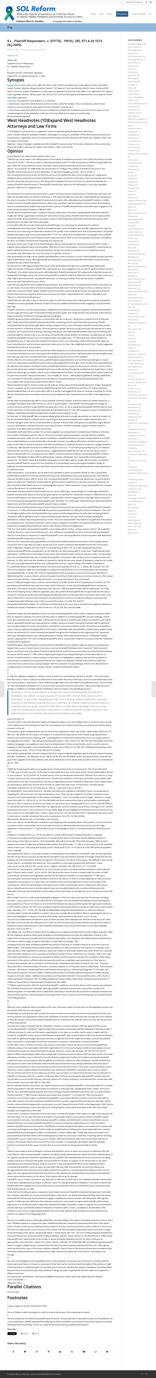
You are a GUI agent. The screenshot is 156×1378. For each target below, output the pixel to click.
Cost (130, 335)
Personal (132, 319)
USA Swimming (134, 501)
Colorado (132, 160)
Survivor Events (135, 373)
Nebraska (132, 272)
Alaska (131, 69)
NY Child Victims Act (136, 304)
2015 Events (133, 47)
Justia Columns (134, 235)
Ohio (130, 307)
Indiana (131, 216)
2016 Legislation (135, 59)
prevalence (133, 344)
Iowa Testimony (135, 228)
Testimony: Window (136, 485)
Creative (131, 166)
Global (131, 191)
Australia (132, 222)
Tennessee (133, 388)
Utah (130, 504)
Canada (131, 84)
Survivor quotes (135, 379)
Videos (131, 514)
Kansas (131, 238)
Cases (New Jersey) (29, 50)
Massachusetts (134, 254)
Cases (130, 88)
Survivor (131, 369)
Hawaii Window (134, 203)
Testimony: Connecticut (138, 423)
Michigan (132, 257)
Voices (131, 517)
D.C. (129, 376)
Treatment (132, 351)
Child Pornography (136, 119)
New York (132, 288)
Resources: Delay (135, 354)
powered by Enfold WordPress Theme (46, 1374)
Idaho (130, 206)
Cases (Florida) (134, 97)
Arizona (131, 72)
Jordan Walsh (134, 232)
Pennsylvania (134, 316)
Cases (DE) (132, 94)
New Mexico (133, 285)
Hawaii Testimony (135, 200)
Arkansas (132, 75)
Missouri (131, 263)
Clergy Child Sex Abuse (138, 153)
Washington (133, 520)
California (132, 81)
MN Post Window (135, 266)
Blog (9, 27)
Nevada (131, 275)
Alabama (132, 66)
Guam (130, 194)
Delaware (132, 169)
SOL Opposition (135, 360)
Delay (130, 172)
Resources (132, 329)
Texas (130, 495)
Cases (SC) (132, 109)
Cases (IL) (132, 100)
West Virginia (133, 523)
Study (130, 348)
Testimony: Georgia (136, 441)
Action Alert (133, 62)
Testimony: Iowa (135, 445)
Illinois (130, 210)
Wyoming (132, 532)
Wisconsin (132, 526)
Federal (131, 178)
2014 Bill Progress (135, 44)
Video (130, 510)
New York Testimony (137, 291)
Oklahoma (132, 310)
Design (131, 175)
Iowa (130, 225)
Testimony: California (137, 398)
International (133, 219)
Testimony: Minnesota (137, 454)
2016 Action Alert (135, 56)
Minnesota (132, 260)
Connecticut (133, 163)
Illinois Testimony (135, 213)
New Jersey (41, 50)
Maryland (132, 250)
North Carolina (134, 297)
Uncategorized (134, 498)
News (130, 294)
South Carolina (134, 363)
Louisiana (132, 244)
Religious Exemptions (137, 322)
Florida (131, 185)
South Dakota (134, 366)
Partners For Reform (134, 2)
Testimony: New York (137, 460)
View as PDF (12, 55)
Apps (130, 332)
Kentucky (132, 241)
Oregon (131, 313)
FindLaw (131, 181)
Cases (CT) (132, 91)
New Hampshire (135, 279)
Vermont (131, 507)
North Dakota (134, 300)
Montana (132, 269)
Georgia (131, 188)
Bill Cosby (132, 78)
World (130, 529)
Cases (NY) (132, 106)
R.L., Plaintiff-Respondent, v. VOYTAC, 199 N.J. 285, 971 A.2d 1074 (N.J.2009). (54, 43)
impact (131, 341)
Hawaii (131, 197)
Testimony (132, 391)
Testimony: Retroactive (138, 473)
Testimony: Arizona (136, 395)
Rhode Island (133, 357)
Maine (130, 247)
